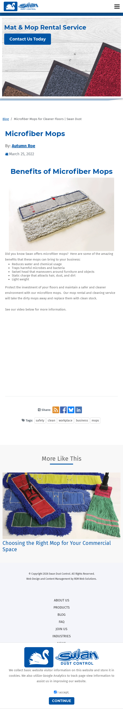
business (82, 420)
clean (51, 420)
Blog (6, 119)
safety (40, 420)
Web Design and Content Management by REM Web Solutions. (61, 578)
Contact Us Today (27, 39)
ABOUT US (61, 600)
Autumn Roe (23, 145)
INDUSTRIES (61, 636)
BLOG (61, 615)
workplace (65, 420)
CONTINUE (61, 701)
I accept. (61, 692)
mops (95, 420)
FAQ (61, 622)
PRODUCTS (61, 607)
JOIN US (61, 629)
